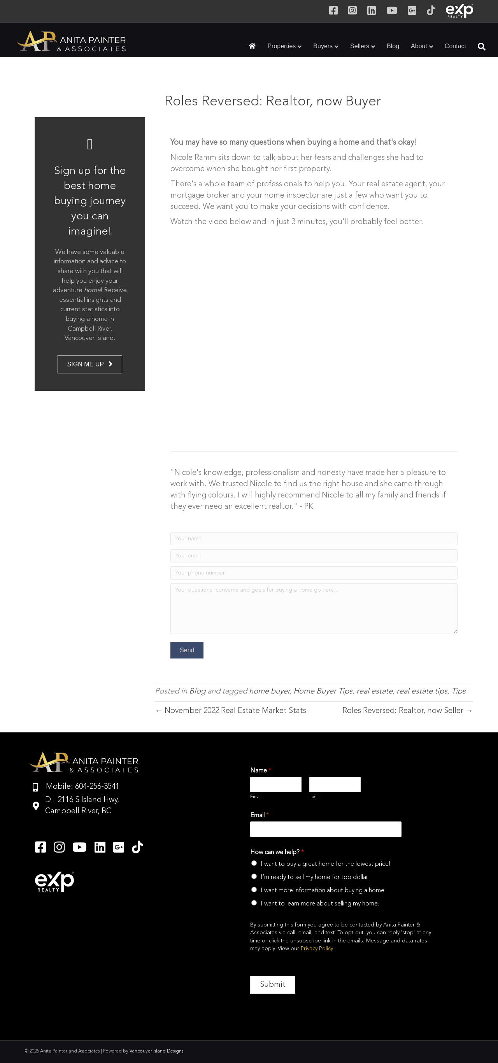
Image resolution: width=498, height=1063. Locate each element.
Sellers (359, 46)
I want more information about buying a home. (323, 891)
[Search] (479, 47)
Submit (273, 985)
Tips (458, 691)
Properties (281, 46)
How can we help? (277, 852)
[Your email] (314, 555)
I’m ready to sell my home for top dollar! (315, 877)
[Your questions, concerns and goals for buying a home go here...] (314, 608)
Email (259, 816)
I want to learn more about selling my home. (320, 904)
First (254, 796)
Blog (393, 46)
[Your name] (314, 538)
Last (313, 796)
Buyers (323, 46)
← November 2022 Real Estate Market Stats (230, 711)
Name (260, 771)
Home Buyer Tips (322, 691)
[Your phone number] (314, 573)
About (419, 46)
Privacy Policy (317, 948)
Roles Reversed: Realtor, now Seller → (407, 711)
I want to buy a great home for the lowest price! (326, 864)
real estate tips (421, 691)
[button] (186, 650)
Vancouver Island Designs (156, 1051)
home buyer (269, 691)
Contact (455, 46)
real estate (374, 691)
